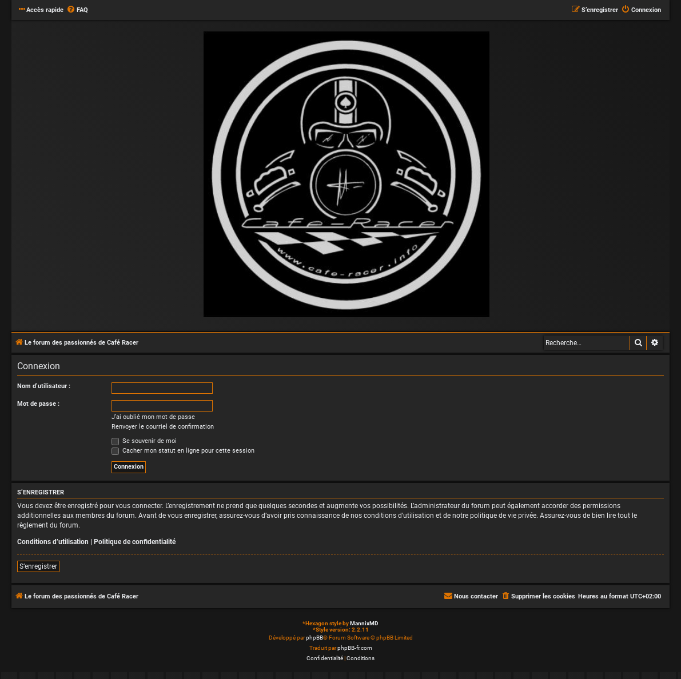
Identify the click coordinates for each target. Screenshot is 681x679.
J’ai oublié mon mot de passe (153, 417)
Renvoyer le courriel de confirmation (162, 426)
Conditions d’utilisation (53, 542)
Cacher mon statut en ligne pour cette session (182, 450)
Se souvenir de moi (144, 441)
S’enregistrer (38, 566)
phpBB (314, 637)
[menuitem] (77, 10)
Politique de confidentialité (135, 542)
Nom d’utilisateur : (43, 386)
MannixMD (364, 623)
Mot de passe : (38, 404)
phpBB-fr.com (354, 648)
